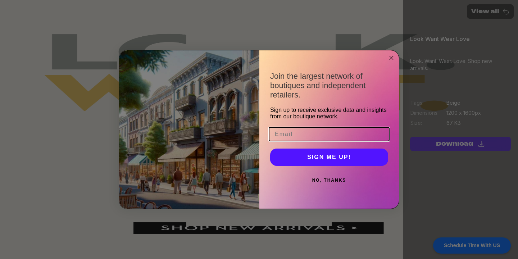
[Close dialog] (391, 58)
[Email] (329, 134)
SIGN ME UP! (329, 157)
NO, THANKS (329, 180)
